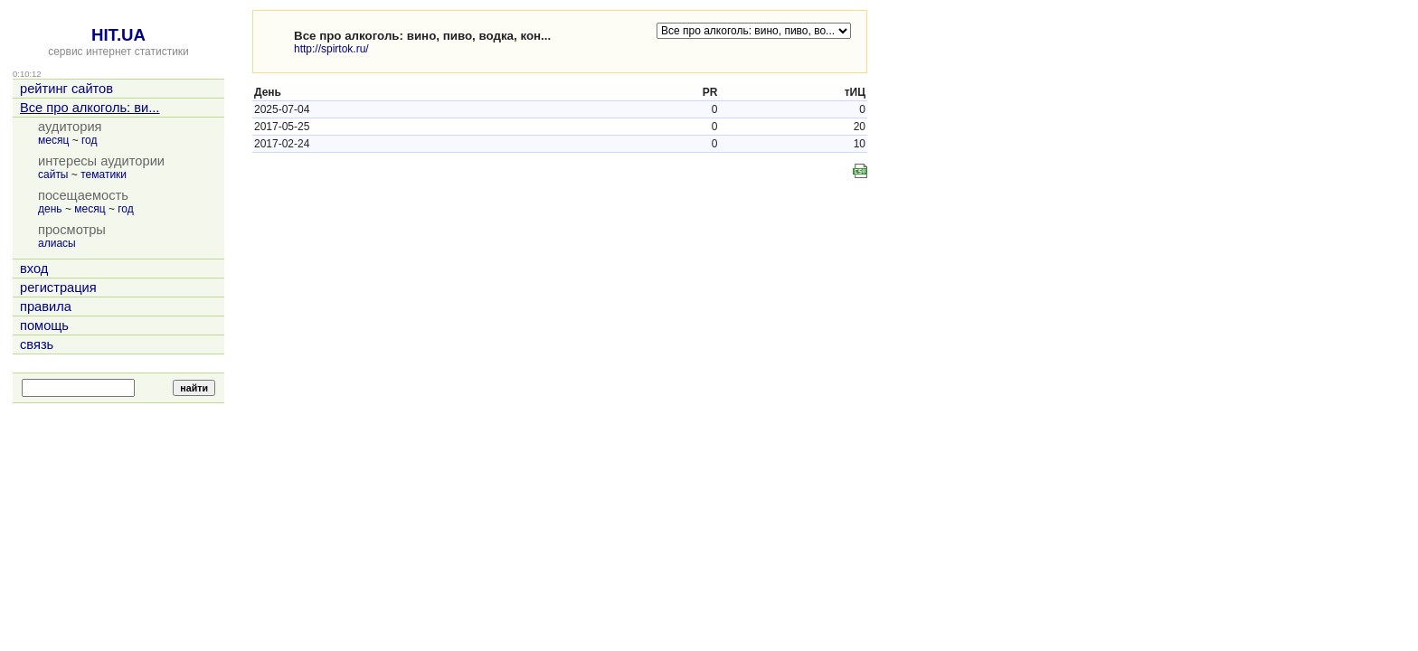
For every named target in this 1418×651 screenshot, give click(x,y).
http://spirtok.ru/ (331, 48)
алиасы (57, 243)
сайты (53, 174)
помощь (44, 325)
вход (34, 268)
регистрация (58, 287)
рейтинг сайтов (66, 88)
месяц (53, 140)
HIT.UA (118, 34)
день (50, 209)
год (89, 140)
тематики (103, 174)
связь (36, 344)
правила (45, 306)
